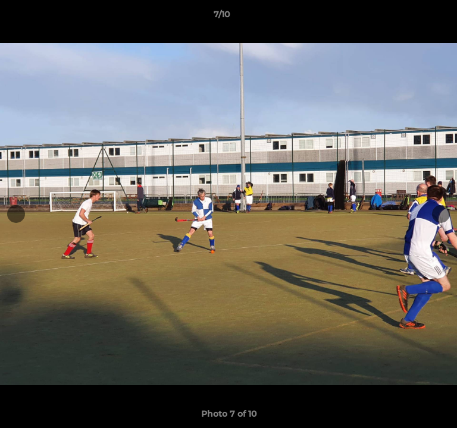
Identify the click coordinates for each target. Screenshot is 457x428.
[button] (414, 17)
